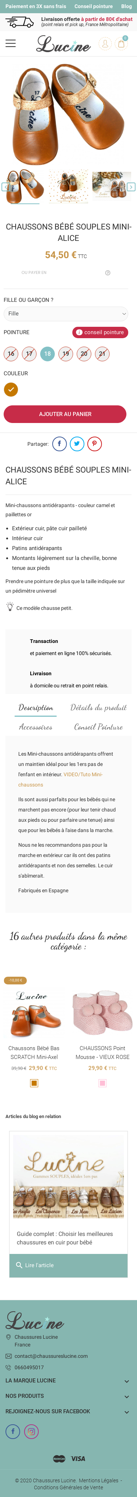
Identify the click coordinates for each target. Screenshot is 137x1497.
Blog (126, 6)
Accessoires (35, 726)
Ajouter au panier (65, 414)
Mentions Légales (98, 1480)
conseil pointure (104, 332)
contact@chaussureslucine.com (51, 1356)
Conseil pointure (94, 6)
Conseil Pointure (98, 726)
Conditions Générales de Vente (68, 1487)
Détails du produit (98, 707)
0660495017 (29, 1367)
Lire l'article (34, 1265)
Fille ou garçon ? (28, 300)
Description (35, 707)
